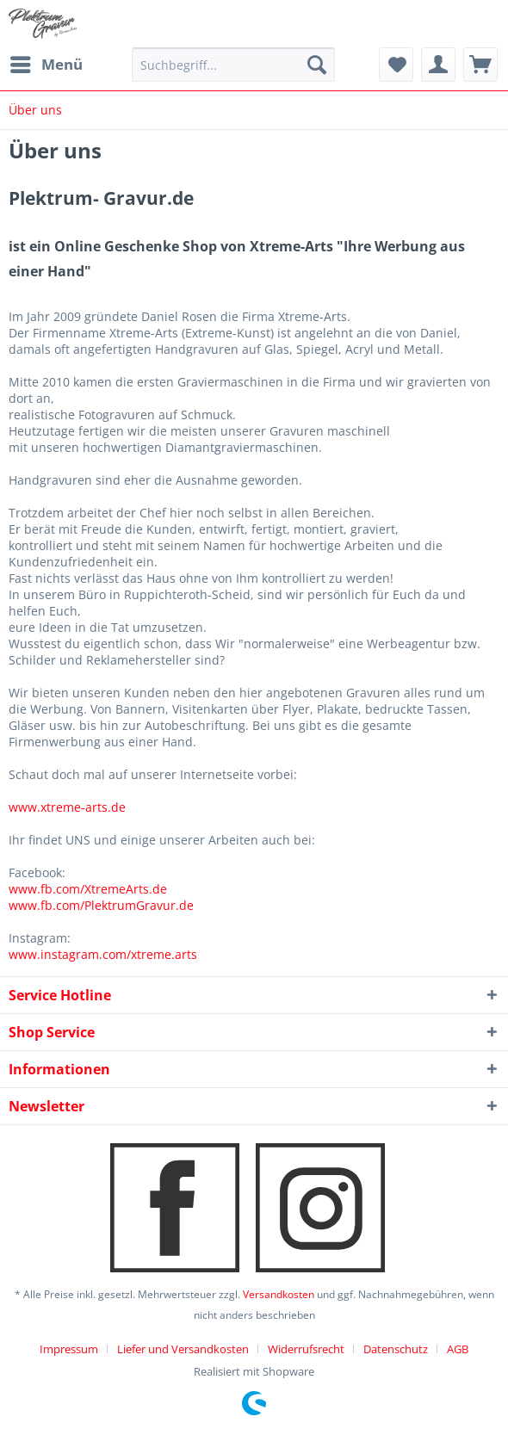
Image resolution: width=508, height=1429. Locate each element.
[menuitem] (45, 64)
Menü (46, 62)
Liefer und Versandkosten (183, 1349)
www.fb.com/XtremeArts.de (88, 889)
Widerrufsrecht (306, 1349)
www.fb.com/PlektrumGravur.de (101, 905)
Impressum (69, 1349)
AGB (457, 1349)
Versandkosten (278, 1294)
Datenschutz (395, 1349)
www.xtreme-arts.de (67, 807)
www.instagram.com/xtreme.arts (103, 954)
